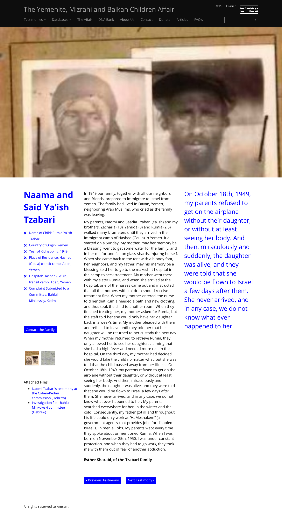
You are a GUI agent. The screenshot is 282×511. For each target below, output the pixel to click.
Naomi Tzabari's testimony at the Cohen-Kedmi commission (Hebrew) (54, 393)
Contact (147, 19)
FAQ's (198, 19)
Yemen (62, 245)
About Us (127, 19)
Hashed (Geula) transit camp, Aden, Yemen (50, 263)
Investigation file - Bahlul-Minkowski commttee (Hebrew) (51, 407)
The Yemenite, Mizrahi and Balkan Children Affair (99, 9)
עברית (219, 6)
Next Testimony (140, 480)
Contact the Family (40, 329)
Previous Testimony (103, 480)
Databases (61, 19)
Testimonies (35, 19)
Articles (182, 19)
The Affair (84, 19)
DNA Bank (106, 19)
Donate (164, 19)
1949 (64, 251)
